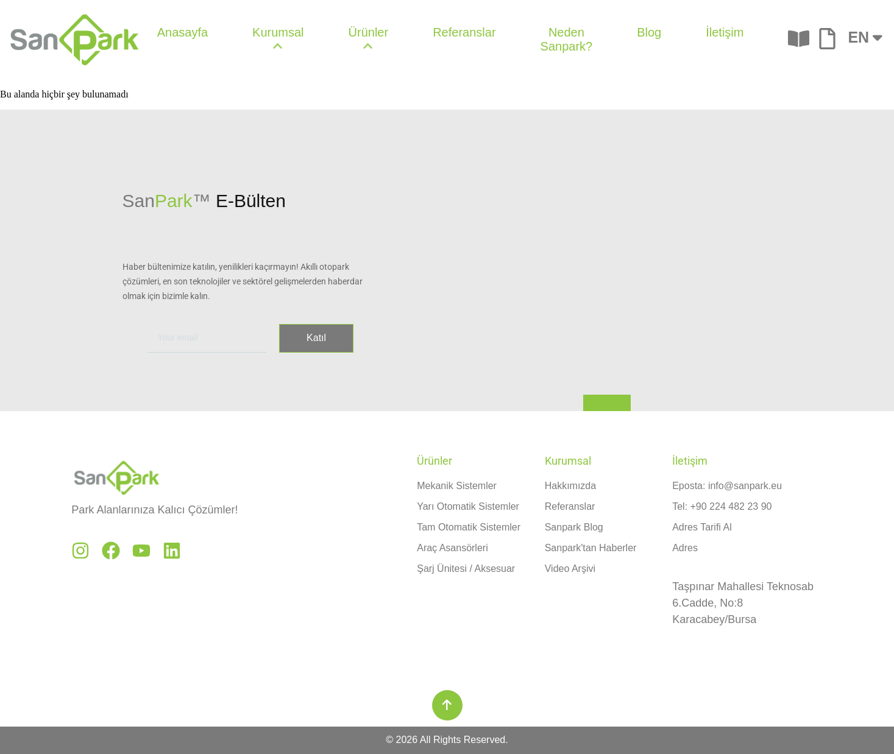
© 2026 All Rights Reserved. (447, 740)
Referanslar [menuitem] (464, 32)
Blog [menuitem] (649, 32)
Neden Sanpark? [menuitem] (567, 39)
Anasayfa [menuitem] (182, 32)
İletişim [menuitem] (724, 32)
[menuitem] (278, 40)
